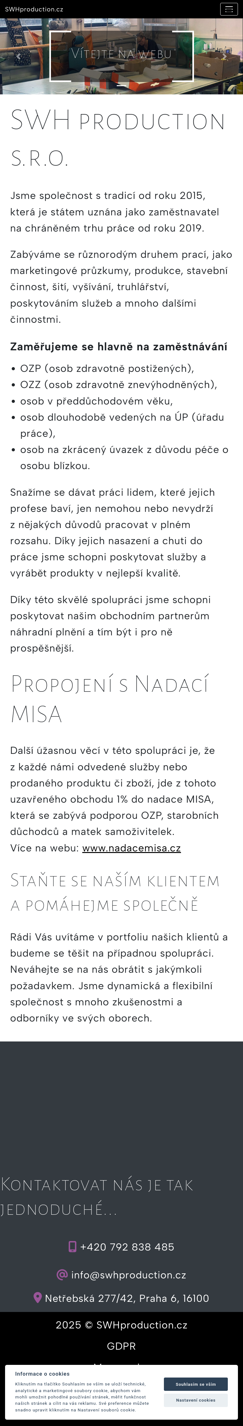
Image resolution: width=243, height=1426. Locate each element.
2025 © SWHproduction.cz (122, 1325)
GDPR (121, 1346)
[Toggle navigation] (229, 9)
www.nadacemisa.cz (131, 848)
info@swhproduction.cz (121, 1275)
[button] (18, 56)
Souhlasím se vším (196, 1384)
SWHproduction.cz (34, 9)
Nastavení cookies (196, 1400)
